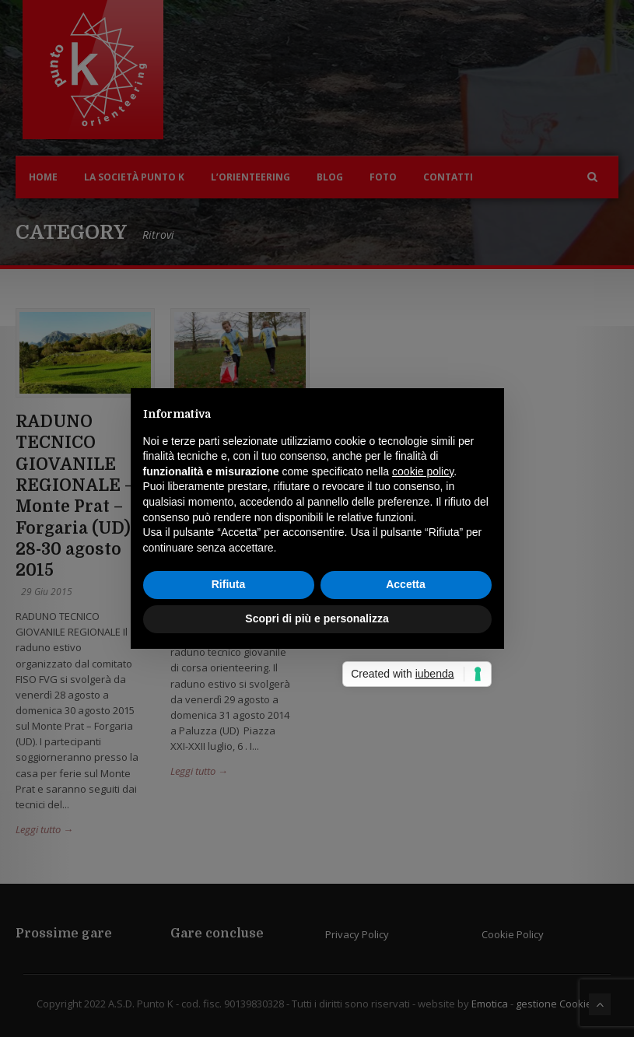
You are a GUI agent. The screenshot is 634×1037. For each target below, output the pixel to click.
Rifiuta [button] (229, 584)
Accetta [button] (406, 584)
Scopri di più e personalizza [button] (316, 618)
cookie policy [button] (423, 471)
